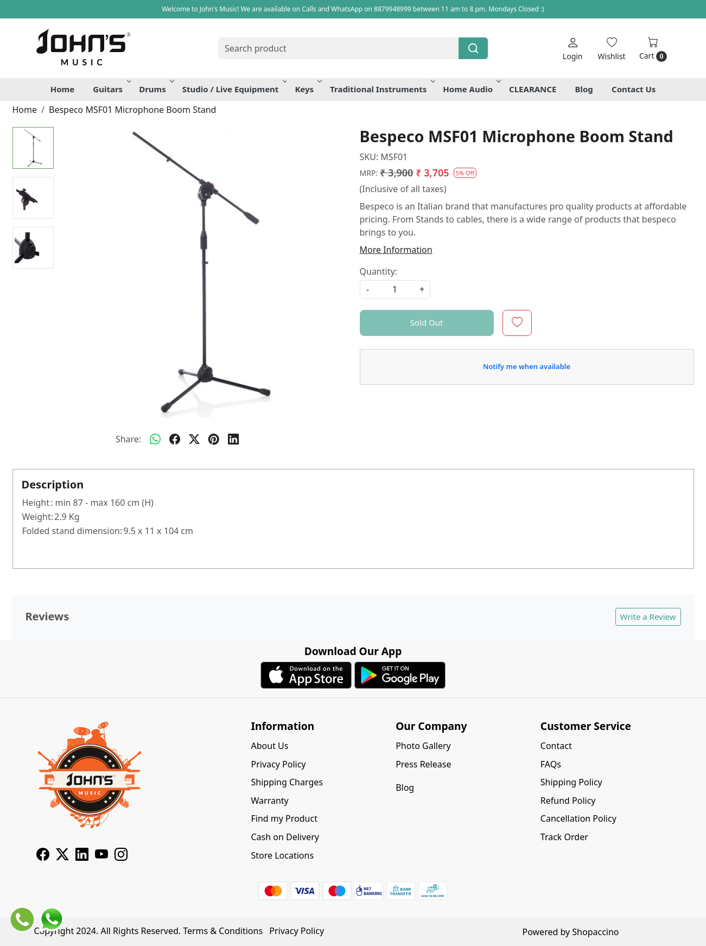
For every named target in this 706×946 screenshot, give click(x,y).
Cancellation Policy (578, 818)
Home (62, 89)
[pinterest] (214, 439)
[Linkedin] (82, 856)
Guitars (111, 89)
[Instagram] (121, 856)
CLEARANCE (532, 89)
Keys (307, 89)
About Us (270, 746)
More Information (396, 250)
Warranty (270, 801)
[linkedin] (233, 439)
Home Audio (471, 89)
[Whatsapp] (155, 439)
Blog (584, 89)
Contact (556, 746)
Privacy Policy (278, 764)
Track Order (564, 837)
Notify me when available (526, 366)
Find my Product (284, 818)
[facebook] (175, 439)
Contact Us (634, 89)
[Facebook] (43, 856)
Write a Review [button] (648, 616)
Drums (156, 89)
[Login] (572, 48)
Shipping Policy (571, 782)
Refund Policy (568, 801)
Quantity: (378, 271)
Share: (128, 439)
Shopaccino (595, 932)
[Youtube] (101, 856)
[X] (62, 856)
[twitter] (194, 439)
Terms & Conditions (223, 931)
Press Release (423, 764)
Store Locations (282, 855)
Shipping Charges (287, 782)
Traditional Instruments (381, 89)
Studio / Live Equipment (233, 89)
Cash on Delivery (285, 837)
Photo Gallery (423, 746)
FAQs (550, 764)
